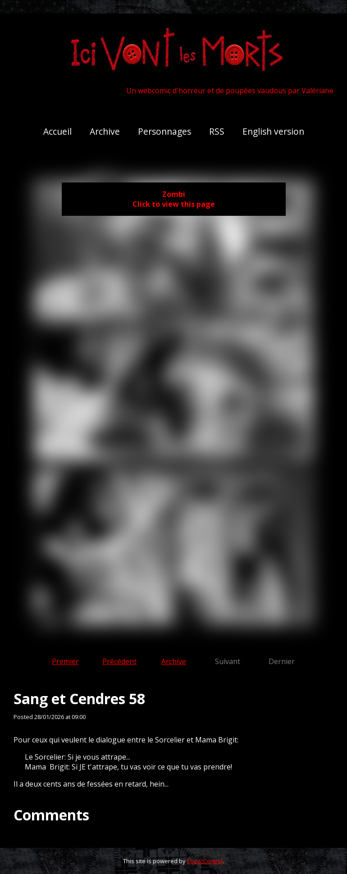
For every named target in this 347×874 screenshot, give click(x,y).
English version (273, 131)
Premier (65, 661)
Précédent (119, 661)
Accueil (57, 131)
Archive (105, 131)
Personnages (164, 131)
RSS (216, 131)
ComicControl (205, 861)
